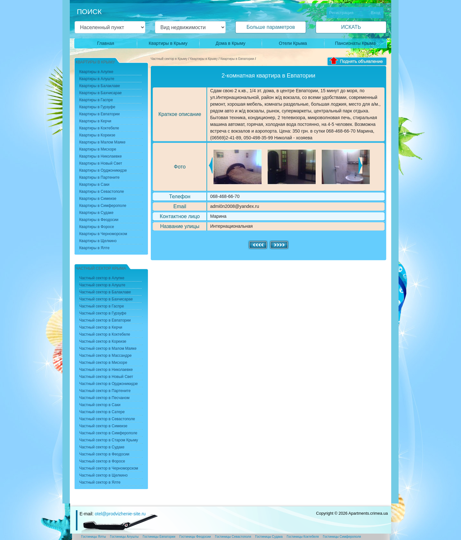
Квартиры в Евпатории (237, 59)
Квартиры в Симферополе (102, 205)
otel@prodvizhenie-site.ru (120, 513)
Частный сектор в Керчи (100, 327)
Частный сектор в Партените (105, 391)
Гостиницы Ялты (93, 536)
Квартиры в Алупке (96, 72)
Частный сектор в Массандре (105, 355)
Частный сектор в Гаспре (101, 306)
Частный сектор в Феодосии (104, 454)
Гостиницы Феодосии (195, 536)
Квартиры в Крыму (168, 43)
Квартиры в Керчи (95, 121)
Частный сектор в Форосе (102, 461)
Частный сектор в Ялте (100, 482)
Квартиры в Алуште (97, 79)
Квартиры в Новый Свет (100, 163)
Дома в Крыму (231, 43)
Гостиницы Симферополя (342, 536)
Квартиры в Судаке (96, 212)
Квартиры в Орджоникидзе (103, 170)
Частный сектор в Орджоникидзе (108, 383)
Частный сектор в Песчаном (104, 398)
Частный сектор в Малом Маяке (108, 348)
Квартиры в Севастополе (101, 191)
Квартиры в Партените (99, 177)
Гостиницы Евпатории (159, 536)
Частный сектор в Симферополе (108, 433)
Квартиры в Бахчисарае (100, 93)
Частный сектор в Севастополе (107, 419)
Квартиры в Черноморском (103, 234)
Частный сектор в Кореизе (102, 341)
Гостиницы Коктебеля (303, 536)
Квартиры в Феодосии (98, 219)
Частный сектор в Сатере (102, 412)
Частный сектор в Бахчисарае (106, 299)
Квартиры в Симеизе (98, 198)
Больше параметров (271, 27)
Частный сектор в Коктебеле (104, 334)
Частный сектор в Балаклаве (105, 292)
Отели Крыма (293, 43)
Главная (105, 43)
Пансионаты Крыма (355, 43)
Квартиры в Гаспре (96, 100)
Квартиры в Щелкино (98, 241)
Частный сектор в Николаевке (106, 369)
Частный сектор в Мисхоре (103, 362)
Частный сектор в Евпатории (105, 320)
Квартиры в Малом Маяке (102, 142)
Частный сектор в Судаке (102, 447)
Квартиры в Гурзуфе (97, 107)
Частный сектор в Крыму (169, 59)
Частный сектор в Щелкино (103, 475)
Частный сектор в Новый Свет (106, 376)
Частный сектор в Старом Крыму (108, 440)
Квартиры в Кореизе (97, 135)
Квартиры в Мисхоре (97, 149)
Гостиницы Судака (269, 536)
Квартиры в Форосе (96, 227)
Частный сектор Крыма (101, 268)
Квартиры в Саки (94, 184)
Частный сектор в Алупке (102, 278)
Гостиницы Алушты (124, 536)
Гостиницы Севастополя (233, 536)
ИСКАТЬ (351, 27)
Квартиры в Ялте (94, 248)
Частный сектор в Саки (100, 405)
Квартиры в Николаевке (100, 156)
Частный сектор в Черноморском (108, 468)
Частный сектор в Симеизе (103, 426)
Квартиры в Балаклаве (99, 86)
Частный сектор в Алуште (102, 285)
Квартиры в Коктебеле (99, 128)
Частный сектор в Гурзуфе (102, 313)
